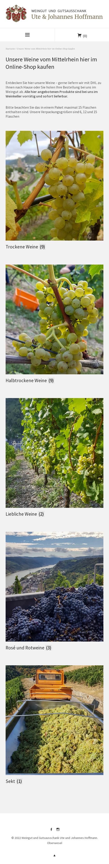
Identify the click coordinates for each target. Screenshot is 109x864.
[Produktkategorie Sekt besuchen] (54, 725)
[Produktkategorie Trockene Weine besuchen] (54, 190)
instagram (57, 831)
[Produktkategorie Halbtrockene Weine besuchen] (54, 324)
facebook (51, 831)
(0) (85, 36)
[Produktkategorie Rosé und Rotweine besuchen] (54, 591)
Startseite (10, 48)
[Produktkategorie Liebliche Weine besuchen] (54, 457)
